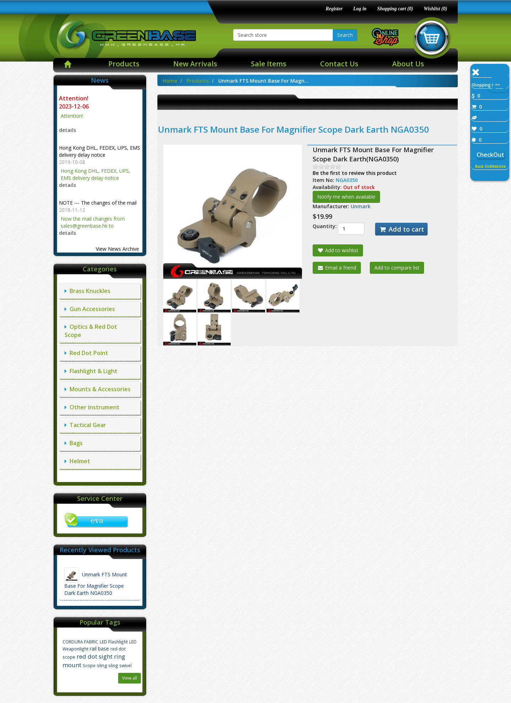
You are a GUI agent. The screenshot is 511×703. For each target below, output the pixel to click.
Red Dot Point (86, 353)
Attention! (74, 98)
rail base (99, 648)
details (67, 130)
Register (334, 8)
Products (123, 63)
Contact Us (339, 63)
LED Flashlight (114, 641)
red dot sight (94, 656)
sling (102, 666)
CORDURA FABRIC (80, 641)
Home (170, 80)
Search (345, 35)
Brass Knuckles (87, 291)
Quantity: (320, 226)
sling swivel (120, 665)
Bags (74, 443)
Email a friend (336, 267)
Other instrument (92, 407)
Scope (89, 665)
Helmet (77, 461)
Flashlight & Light (91, 371)
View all (129, 678)
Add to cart (401, 229)
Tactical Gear (85, 425)
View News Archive (117, 248)
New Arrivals (195, 63)
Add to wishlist (337, 250)
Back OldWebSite (490, 166)
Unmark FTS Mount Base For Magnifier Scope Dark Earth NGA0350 (95, 582)
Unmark (360, 206)
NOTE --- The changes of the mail (98, 202)
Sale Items (268, 63)
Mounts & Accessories (98, 389)
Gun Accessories (90, 309)
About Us (408, 63)
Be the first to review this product (355, 173)
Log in (360, 8)
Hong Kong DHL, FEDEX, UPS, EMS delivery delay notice (99, 151)
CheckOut (490, 155)
